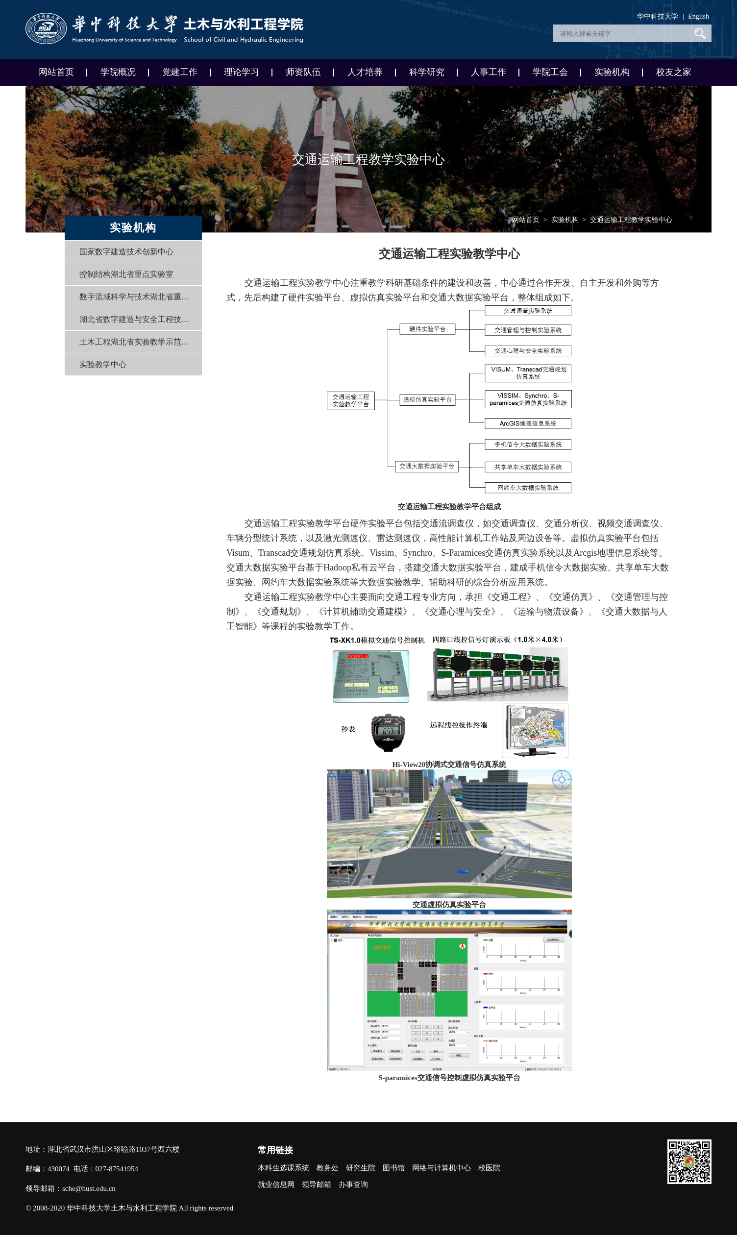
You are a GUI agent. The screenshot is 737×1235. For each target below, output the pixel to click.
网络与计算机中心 (441, 1168)
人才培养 (365, 72)
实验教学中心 (102, 364)
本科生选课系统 (283, 1168)
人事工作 (488, 72)
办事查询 (353, 1184)
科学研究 (426, 72)
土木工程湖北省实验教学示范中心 (137, 342)
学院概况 (118, 72)
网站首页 (56, 72)
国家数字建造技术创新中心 (126, 251)
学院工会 (550, 72)
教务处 (328, 1168)
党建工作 (179, 72)
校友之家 (673, 72)
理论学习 (241, 72)
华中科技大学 (657, 16)
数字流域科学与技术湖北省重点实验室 (137, 297)
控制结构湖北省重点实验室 (126, 274)
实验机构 (612, 72)
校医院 (489, 1168)
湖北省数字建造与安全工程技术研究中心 (137, 319)
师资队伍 (303, 72)
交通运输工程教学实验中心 (631, 219)
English (698, 16)
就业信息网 (276, 1184)
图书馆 (394, 1168)
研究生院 (360, 1168)
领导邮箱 (316, 1184)
